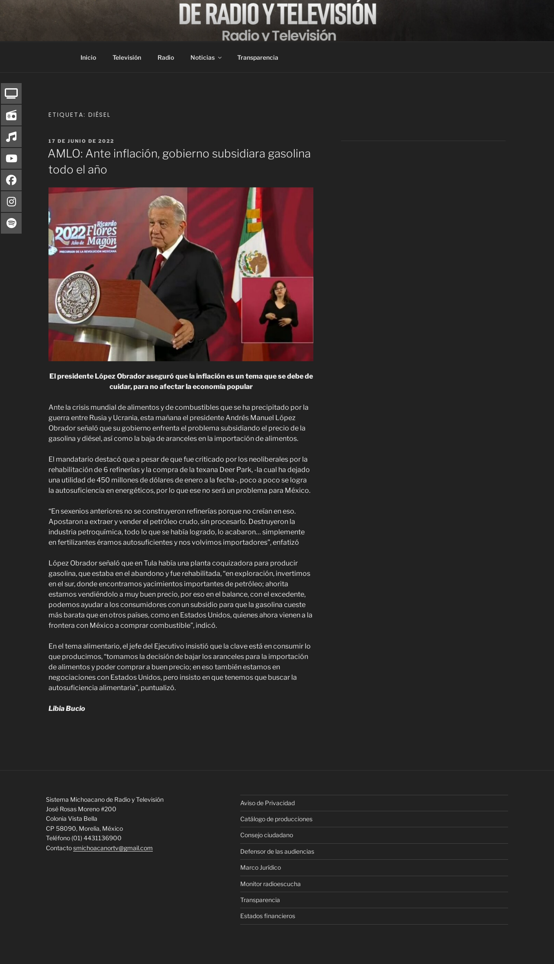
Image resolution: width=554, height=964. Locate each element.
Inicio (88, 57)
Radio (166, 57)
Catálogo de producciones (276, 819)
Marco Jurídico (260, 867)
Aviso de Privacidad (267, 803)
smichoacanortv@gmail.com (113, 848)
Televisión (127, 57)
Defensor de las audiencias (277, 851)
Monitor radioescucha (270, 883)
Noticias (206, 57)
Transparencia (257, 57)
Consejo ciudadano (266, 835)
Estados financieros (267, 915)
